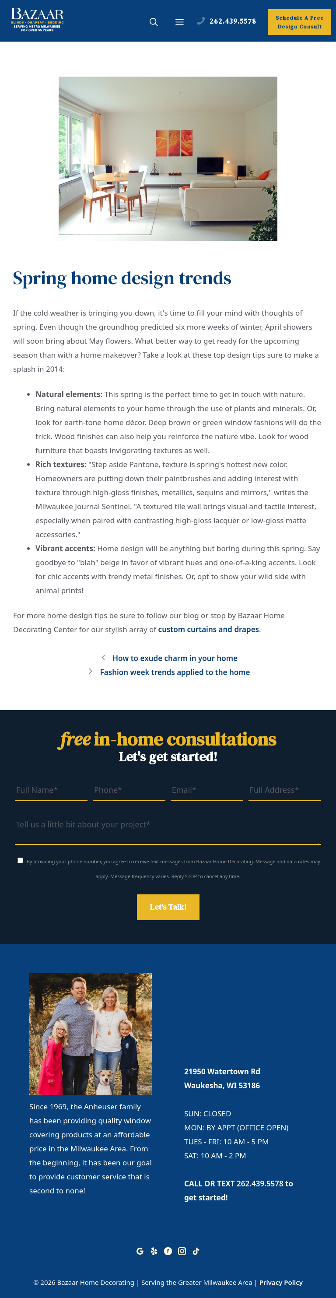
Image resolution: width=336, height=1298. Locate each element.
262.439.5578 (260, 1183)
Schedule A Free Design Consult (300, 22)
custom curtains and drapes (208, 629)
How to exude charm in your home (175, 658)
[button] (154, 23)
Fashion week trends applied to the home (175, 672)
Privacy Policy (281, 1282)
